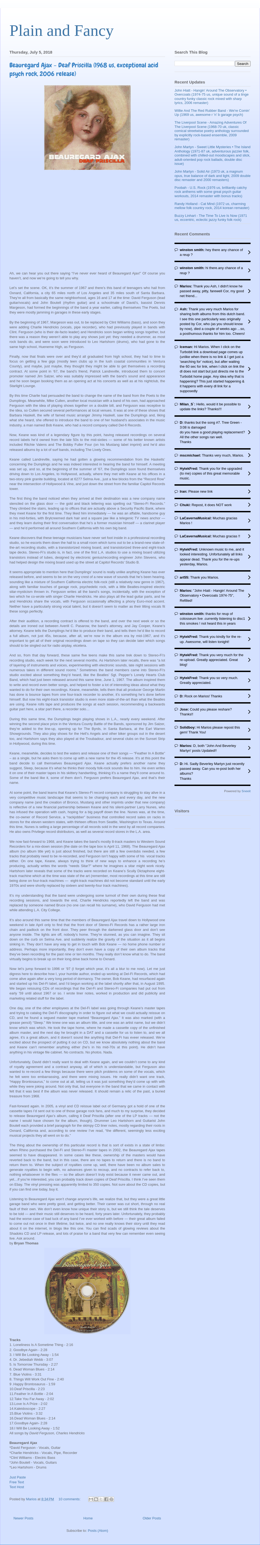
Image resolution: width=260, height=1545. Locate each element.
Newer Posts (23, 1518)
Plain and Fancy (61, 30)
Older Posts (152, 1518)
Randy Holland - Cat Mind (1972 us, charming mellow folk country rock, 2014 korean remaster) (212, 206)
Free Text (16, 1482)
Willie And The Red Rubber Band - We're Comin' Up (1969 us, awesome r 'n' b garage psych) (212, 113)
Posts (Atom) (98, 1531)
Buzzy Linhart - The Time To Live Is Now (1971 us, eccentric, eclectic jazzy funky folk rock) (211, 218)
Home (88, 1518)
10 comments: (70, 1499)
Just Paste (17, 1477)
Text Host (16, 1487)
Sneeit (246, 791)
